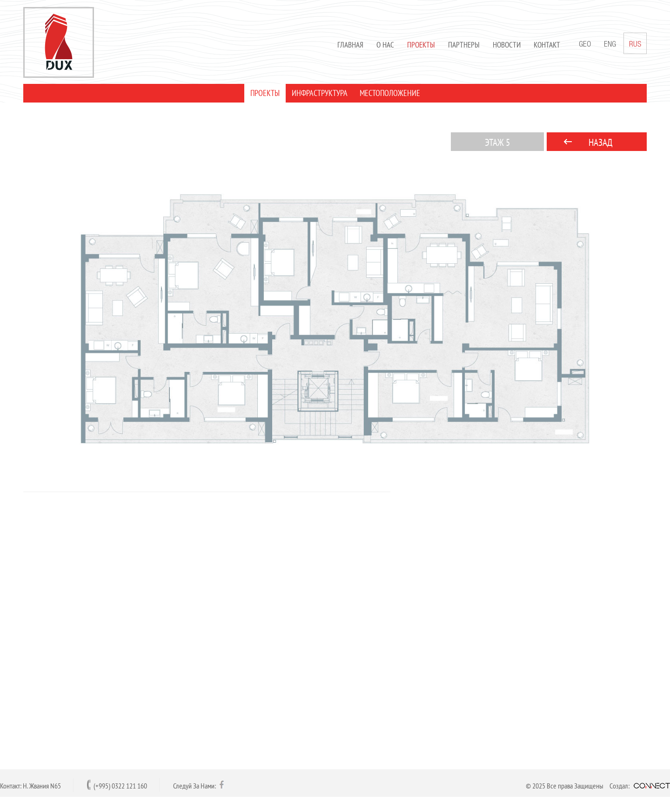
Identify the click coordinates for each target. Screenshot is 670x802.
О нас (385, 45)
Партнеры (464, 45)
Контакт (547, 45)
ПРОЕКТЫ (265, 93)
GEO (585, 45)
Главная (350, 45)
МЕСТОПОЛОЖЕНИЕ (390, 93)
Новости (507, 45)
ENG (610, 45)
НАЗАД (600, 142)
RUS (635, 43)
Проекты (421, 45)
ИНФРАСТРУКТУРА (320, 93)
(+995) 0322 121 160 (120, 785)
